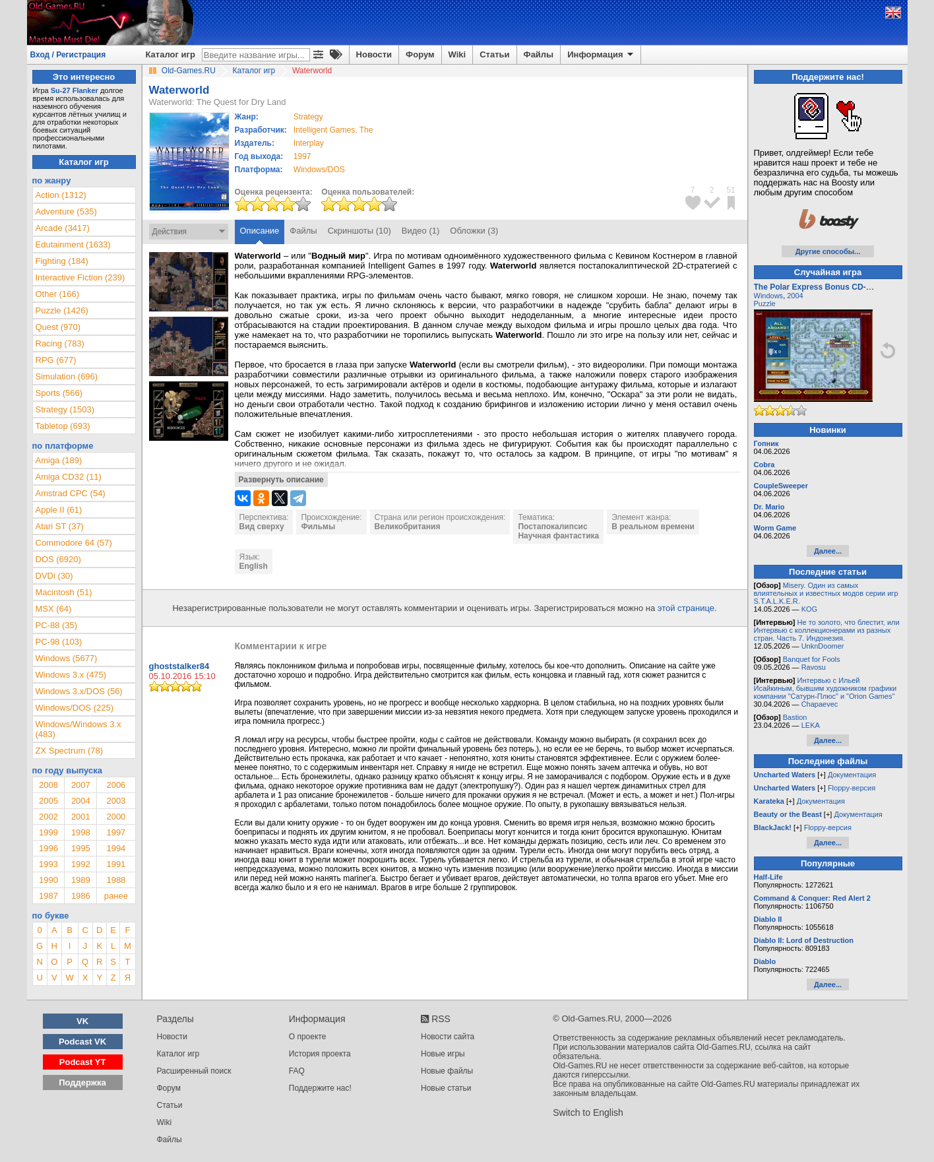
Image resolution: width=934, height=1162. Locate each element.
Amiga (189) (59, 460)
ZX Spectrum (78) (70, 751)
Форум (420, 54)
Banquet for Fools (811, 659)
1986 (80, 896)
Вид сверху (261, 526)
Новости (374, 54)
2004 (80, 801)
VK (82, 1021)
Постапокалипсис (552, 526)
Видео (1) (420, 231)
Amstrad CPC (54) (71, 493)
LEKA (810, 725)
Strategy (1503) (65, 409)
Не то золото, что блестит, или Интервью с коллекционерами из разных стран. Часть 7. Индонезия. (827, 630)
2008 (48, 785)
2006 (115, 785)
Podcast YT (82, 1062)
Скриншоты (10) (359, 231)
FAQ (297, 1071)
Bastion (795, 717)
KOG (809, 609)
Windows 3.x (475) (71, 675)
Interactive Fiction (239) (80, 277)
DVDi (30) (54, 576)
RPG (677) (56, 360)
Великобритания (408, 526)
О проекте (308, 1036)
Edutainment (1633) (73, 244)
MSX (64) (54, 609)
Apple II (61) (59, 510)
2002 (48, 817)
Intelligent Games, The (333, 130)
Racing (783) (60, 343)
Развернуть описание (281, 479)
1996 (48, 848)
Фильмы (318, 526)
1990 (48, 880)
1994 (115, 848)
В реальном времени (653, 526)
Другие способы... (828, 251)
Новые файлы (447, 1071)
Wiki (457, 54)
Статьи (494, 54)
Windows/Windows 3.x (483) (78, 729)
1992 (80, 864)
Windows (769, 296)
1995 (80, 848)
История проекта (320, 1053)
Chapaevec (819, 704)
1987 (48, 896)
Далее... (828, 551)
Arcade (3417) (63, 228)
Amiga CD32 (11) (69, 477)
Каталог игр (170, 54)
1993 (48, 864)
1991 (115, 864)
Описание (260, 231)
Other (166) (57, 294)
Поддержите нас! (320, 1088)
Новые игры (443, 1053)
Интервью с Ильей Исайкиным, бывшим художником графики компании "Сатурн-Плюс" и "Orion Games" (825, 688)
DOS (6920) (58, 559)
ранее (116, 896)
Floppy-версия (851, 788)
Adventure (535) (66, 211)
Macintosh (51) (64, 592)
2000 (115, 817)
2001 (80, 817)
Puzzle (765, 303)
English (253, 566)
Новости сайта (447, 1036)
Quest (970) (58, 327)
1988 (115, 880)
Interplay (309, 143)
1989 (80, 880)
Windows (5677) (67, 658)
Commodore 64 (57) (74, 543)
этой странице (686, 608)
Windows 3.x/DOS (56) (79, 691)
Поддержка (82, 1082)
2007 (80, 785)
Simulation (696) (67, 376)
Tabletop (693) (63, 426)
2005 (48, 801)
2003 (115, 801)
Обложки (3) (474, 231)
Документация (852, 775)
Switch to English (588, 1112)
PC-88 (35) (57, 625)
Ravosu (813, 667)
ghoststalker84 (179, 666)
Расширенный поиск (194, 1071)
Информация (601, 54)
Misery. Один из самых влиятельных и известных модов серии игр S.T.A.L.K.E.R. (826, 593)
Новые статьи (446, 1088)
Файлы (539, 54)
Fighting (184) (62, 261)
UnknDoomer (822, 646)
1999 (48, 832)
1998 (80, 832)
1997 (302, 156)
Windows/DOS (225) (74, 708)
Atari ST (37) (60, 526)
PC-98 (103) (59, 642)
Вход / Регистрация (68, 54)
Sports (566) (59, 393)
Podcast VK (82, 1042)
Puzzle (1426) (62, 310)
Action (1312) (61, 195)
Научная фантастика (558, 535)
